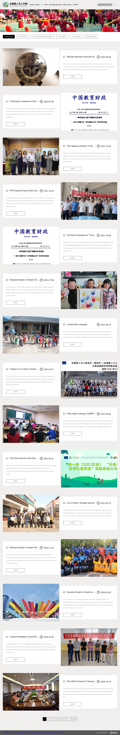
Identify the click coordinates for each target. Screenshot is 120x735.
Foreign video (76, 36)
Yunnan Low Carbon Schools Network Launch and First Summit (25, 369)
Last (75, 719)
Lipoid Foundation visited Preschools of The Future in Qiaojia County (25, 636)
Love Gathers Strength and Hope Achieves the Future (82, 503)
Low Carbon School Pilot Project (42, 36)
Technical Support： (107, 733)
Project (38, 4)
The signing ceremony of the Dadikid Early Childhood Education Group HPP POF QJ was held (82, 146)
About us (32, 4)
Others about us (67, 4)
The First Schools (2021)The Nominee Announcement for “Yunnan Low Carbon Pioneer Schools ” (25, 458)
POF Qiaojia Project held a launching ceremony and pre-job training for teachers (25, 190)
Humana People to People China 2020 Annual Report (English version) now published (25, 280)
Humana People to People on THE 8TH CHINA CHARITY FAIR (82, 592)
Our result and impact (55, 4)
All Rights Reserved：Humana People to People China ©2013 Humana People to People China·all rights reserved (33, 732)
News (42, 4)
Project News (23, 36)
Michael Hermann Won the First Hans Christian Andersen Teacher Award (82, 56)
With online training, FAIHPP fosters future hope (82, 413)
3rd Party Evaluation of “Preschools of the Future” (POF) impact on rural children (82, 235)
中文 (116, 4)
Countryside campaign (77, 324)
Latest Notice (9, 36)
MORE (72, 76)
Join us (46, 4)
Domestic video (91, 36)
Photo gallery (62, 36)
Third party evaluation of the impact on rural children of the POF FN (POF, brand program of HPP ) (25, 101)
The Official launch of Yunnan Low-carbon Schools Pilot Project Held (82, 681)
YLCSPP (75, 4)
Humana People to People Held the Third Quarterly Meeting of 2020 (25, 547)
